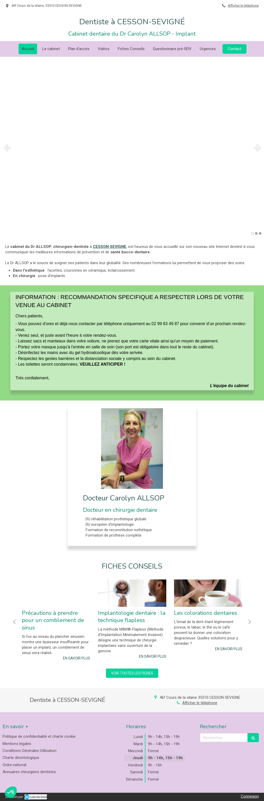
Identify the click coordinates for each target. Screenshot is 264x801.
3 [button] (260, 233)
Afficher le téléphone (243, 5)
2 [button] (256, 233)
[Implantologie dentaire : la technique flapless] (132, 593)
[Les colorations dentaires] (208, 593)
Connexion (250, 796)
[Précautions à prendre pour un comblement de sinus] (56, 593)
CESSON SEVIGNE (109, 246)
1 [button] (252, 233)
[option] (132, 147)
